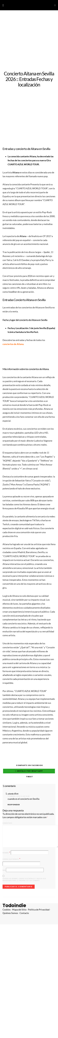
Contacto (24, 913)
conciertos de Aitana (13, 344)
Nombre (6, 852)
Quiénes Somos (10, 913)
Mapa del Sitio (19, 909)
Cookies (7, 909)
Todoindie (14, 905)
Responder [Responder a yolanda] (14, 805)
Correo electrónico (11, 859)
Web (4, 870)
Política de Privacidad (38, 909)
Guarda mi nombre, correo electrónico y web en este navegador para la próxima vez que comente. (24, 880)
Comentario (7, 823)
